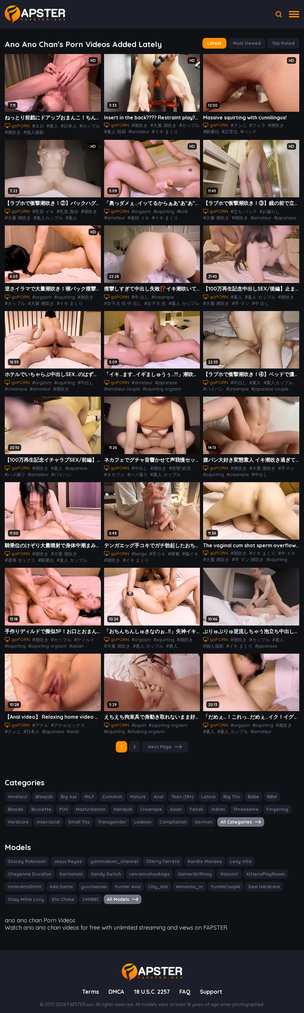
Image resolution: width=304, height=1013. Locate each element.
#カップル (88, 124)
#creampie (160, 295)
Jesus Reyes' (66, 856)
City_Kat (81, 881)
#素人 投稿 (115, 130)
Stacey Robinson (26, 856)
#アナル (39, 721)
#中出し (81, 380)
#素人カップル (47, 216)
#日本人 (67, 124)
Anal (155, 792)
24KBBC (17, 894)
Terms (88, 985)
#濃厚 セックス (20, 557)
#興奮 (171, 551)
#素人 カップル (183, 301)
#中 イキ (285, 550)
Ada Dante (280, 869)
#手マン (285, 466)
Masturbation (65, 805)
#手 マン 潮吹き (247, 556)
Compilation (138, 817)
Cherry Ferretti (155, 856)
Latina (204, 792)
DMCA (114, 985)
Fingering (244, 805)
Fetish (167, 805)
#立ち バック (243, 210)
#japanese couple (266, 387)
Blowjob (42, 792)
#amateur (137, 130)
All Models (49, 894)
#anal (69, 728)
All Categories (202, 817)
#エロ (37, 124)
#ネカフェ (114, 472)
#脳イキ (187, 551)
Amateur (17, 792)
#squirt (137, 721)
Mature (135, 792)
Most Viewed (244, 43)
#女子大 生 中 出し (122, 301)
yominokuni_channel (110, 856)
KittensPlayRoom (203, 869)
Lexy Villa (229, 856)
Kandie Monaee (194, 856)
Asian (147, 805)
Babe (248, 792)
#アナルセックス (67, 721)
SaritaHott (18, 869)
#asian (70, 642)
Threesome (214, 805)
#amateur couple (120, 387)
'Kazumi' (168, 869)
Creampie (123, 805)
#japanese (281, 216)
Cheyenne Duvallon (267, 856)
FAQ (187, 985)
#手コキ (155, 551)
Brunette (17, 805)
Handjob (96, 805)
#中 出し (139, 295)
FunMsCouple (146, 881)
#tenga (138, 551)
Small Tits (47, 817)
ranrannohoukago (92, 869)
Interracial (18, 817)
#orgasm (139, 210)
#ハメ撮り (15, 472)
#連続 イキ (136, 216)
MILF (88, 792)
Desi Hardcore (184, 881)
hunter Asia (52, 881)
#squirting (160, 210)
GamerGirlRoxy (135, 869)
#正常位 (229, 130)
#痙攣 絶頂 (178, 466)
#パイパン (213, 387)
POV (39, 805)
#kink (177, 210)
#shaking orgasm (142, 728)
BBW (267, 792)
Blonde (287, 792)
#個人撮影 (33, 131)
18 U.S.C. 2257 (152, 985)
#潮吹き (13, 131)
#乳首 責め (66, 210)
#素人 (51, 124)
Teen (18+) (179, 792)
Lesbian (108, 817)
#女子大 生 (154, 301)
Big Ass (67, 792)
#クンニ (238, 123)
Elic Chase (261, 881)
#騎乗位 (211, 130)
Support (213, 985)
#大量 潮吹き (162, 124)
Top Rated (282, 43)
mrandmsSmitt (245, 869)
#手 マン (240, 301)
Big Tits (227, 792)
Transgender (79, 817)
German (166, 817)
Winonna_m (110, 881)
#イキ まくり (162, 130)
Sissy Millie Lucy (224, 881)
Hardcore (272, 805)
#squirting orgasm (157, 387)
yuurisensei (20, 881)
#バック (248, 130)
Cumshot (111, 792)
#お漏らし (268, 210)
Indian (188, 805)
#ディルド (83, 636)
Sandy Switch (51, 869)
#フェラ (256, 123)
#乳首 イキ (42, 210)
